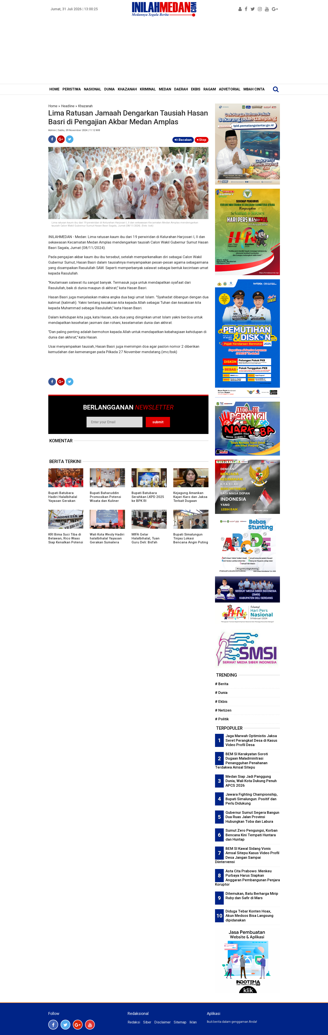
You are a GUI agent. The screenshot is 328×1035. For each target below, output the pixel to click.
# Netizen (223, 710)
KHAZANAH (127, 89)
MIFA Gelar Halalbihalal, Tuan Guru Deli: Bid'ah (146, 538)
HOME (54, 89)
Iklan (193, 1022)
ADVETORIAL (229, 89)
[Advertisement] (164, 51)
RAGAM (209, 89)
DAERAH (181, 89)
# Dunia (221, 692)
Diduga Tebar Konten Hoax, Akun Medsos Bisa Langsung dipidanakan (249, 915)
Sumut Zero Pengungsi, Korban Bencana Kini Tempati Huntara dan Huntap (252, 834)
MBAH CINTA (254, 89)
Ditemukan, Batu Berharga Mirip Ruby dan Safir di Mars (252, 895)
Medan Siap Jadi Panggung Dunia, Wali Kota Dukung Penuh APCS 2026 (251, 781)
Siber (147, 1022)
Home (52, 106)
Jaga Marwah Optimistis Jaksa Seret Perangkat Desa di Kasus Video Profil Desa (251, 740)
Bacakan (183, 140)
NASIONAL (92, 89)
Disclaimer (162, 1022)
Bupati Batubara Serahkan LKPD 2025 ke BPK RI (148, 497)
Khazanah (85, 106)
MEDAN (165, 89)
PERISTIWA (71, 89)
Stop (201, 140)
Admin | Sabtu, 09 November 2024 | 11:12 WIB (74, 130)
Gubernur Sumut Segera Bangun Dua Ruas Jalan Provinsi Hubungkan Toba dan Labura (252, 817)
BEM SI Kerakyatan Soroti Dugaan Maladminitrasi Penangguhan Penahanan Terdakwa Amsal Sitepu (241, 761)
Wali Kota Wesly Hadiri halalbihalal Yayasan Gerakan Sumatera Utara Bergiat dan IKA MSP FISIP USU (107, 542)
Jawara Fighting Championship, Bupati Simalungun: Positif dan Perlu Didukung (252, 798)
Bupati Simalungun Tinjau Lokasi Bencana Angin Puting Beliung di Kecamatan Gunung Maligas (190, 542)
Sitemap (180, 1022)
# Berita (221, 684)
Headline (68, 106)
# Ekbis (221, 701)
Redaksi (134, 1022)
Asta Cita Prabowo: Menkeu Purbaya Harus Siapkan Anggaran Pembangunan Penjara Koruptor (247, 878)
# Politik (222, 719)
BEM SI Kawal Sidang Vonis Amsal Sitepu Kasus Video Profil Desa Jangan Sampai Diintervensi (247, 855)
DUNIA (109, 89)
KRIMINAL (148, 89)
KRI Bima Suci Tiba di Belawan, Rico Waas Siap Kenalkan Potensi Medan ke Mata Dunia (65, 540)
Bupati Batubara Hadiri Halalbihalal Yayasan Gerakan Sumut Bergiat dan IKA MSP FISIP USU (65, 501)
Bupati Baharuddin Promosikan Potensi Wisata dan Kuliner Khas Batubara (105, 499)
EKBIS (195, 89)
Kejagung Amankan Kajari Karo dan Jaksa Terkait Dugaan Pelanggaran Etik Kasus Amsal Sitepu (190, 501)
